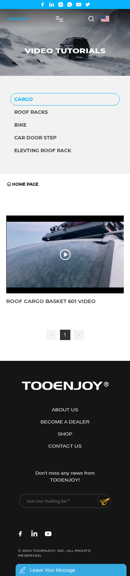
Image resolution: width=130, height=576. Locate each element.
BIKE (20, 125)
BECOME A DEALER (65, 422)
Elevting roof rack (42, 150)
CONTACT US (64, 446)
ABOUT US (65, 410)
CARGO (23, 99)
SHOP (65, 434)
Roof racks (31, 112)
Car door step (35, 138)
